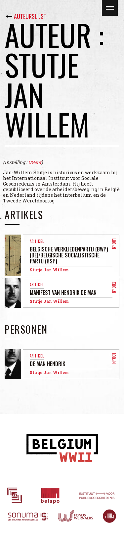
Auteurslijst (30, 16)
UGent (34, 162)
